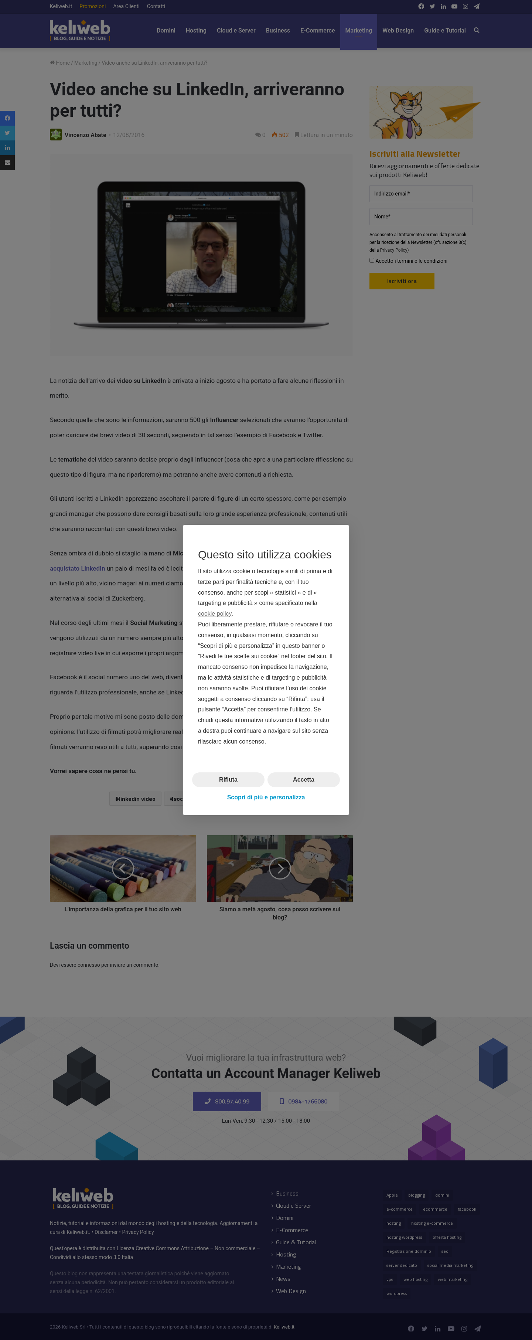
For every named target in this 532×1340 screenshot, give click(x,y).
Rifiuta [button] (228, 779)
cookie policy (214, 614)
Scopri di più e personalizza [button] (266, 797)
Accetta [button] (303, 779)
